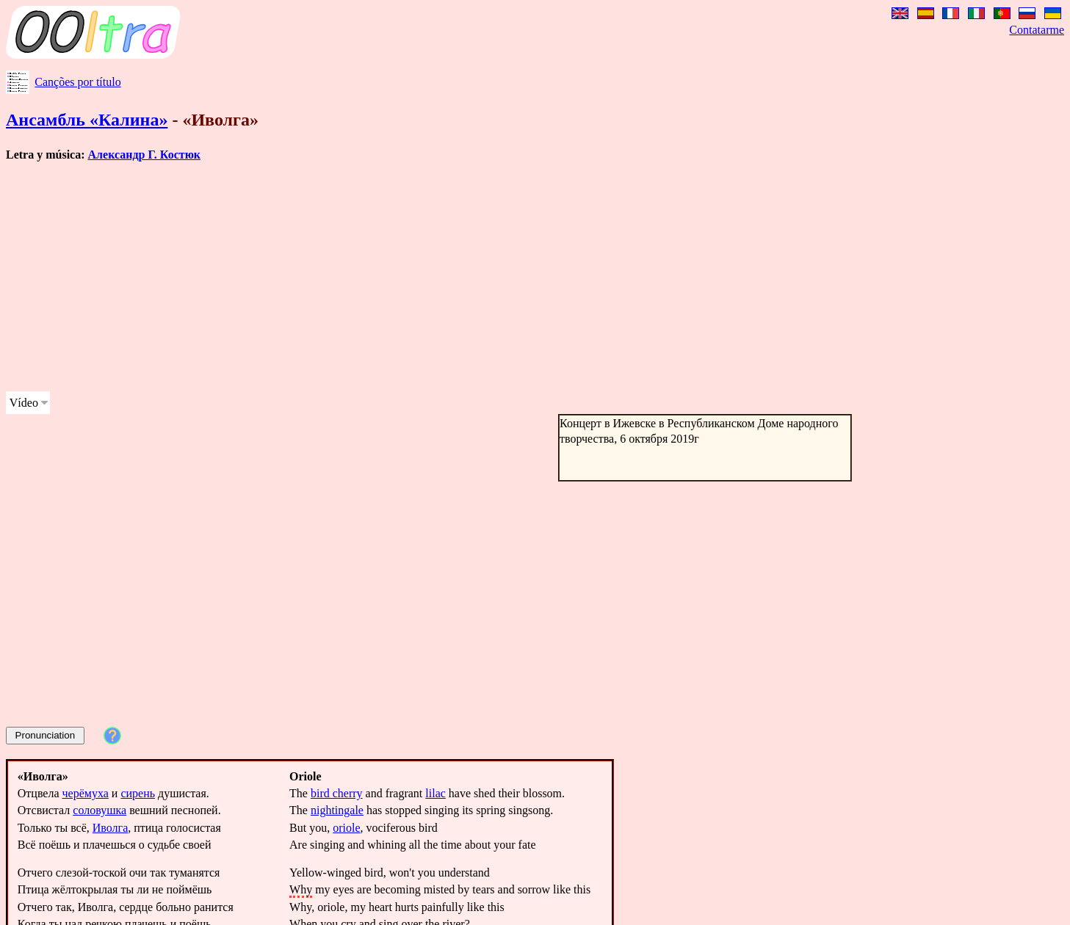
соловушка (99, 810)
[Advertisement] (446, 277)
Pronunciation (45, 735)
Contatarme (1036, 29)
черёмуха (85, 793)
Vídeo (24, 402)
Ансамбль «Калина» (86, 119)
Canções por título (77, 82)
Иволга (110, 827)
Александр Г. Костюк (144, 154)
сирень (137, 793)
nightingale (337, 810)
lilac (435, 793)
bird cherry (337, 793)
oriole (346, 827)
